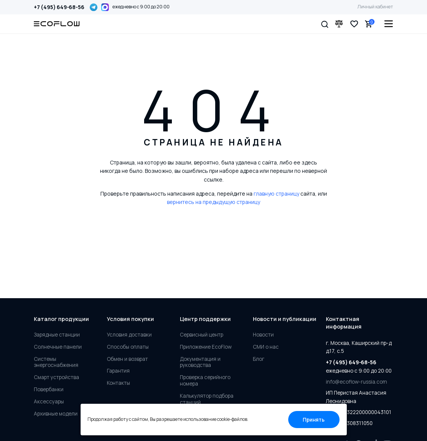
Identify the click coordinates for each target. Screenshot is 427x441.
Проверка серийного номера (205, 380)
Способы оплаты (128, 347)
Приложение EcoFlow (206, 347)
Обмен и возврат (127, 359)
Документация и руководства (200, 362)
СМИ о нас (266, 347)
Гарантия (118, 371)
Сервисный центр (201, 335)
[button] (325, 23)
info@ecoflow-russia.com (356, 381)
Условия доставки (129, 335)
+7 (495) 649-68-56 (59, 7)
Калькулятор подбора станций (206, 399)
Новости (263, 335)
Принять (314, 419)
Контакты (118, 383)
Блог (258, 359)
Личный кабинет (375, 6)
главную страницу (276, 193)
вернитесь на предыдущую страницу (213, 201)
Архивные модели (56, 414)
